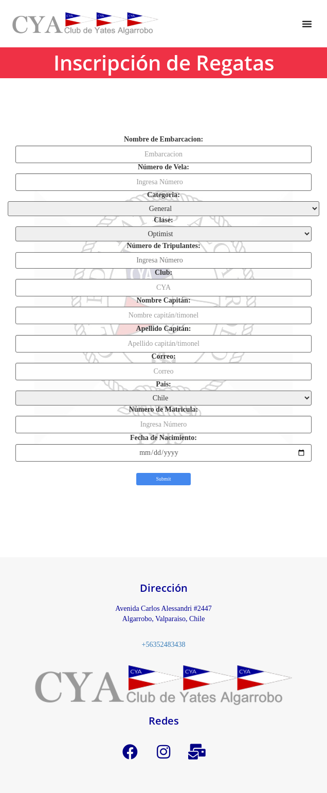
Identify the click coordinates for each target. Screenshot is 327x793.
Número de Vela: (163, 167)
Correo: (163, 356)
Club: (163, 272)
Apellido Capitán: (163, 328)
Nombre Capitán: (163, 300)
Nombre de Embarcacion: (163, 139)
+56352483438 (164, 644)
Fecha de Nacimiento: (163, 438)
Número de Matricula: (163, 409)
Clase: (163, 220)
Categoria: (163, 195)
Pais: (163, 384)
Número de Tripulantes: (163, 246)
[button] (307, 23)
